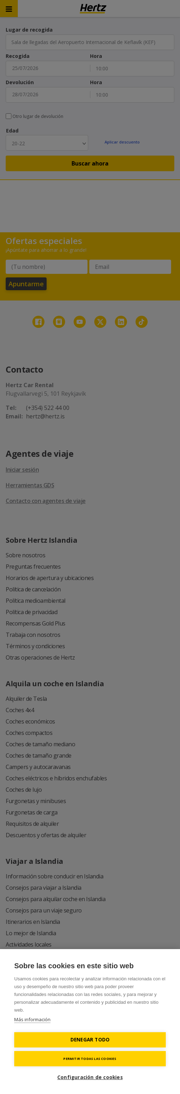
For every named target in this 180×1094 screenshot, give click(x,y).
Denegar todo (90, 1039)
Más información (32, 1019)
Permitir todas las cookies (89, 1058)
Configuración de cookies (90, 1077)
